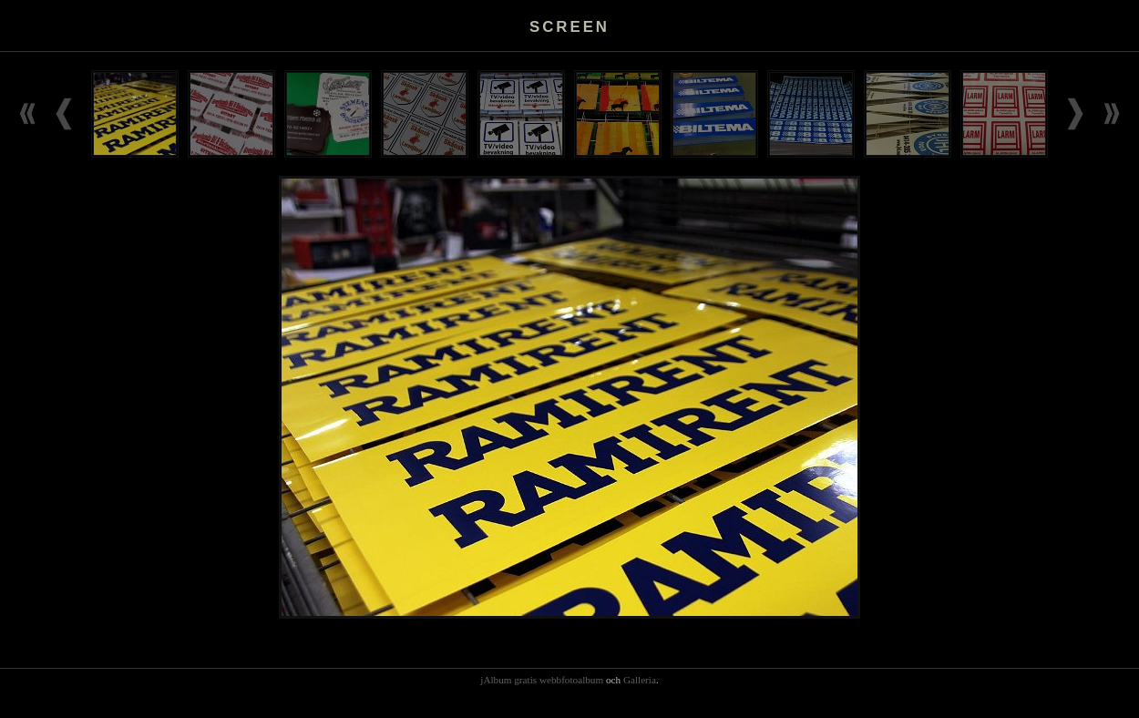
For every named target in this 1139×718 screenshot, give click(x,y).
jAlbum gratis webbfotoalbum (541, 679)
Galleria (639, 679)
